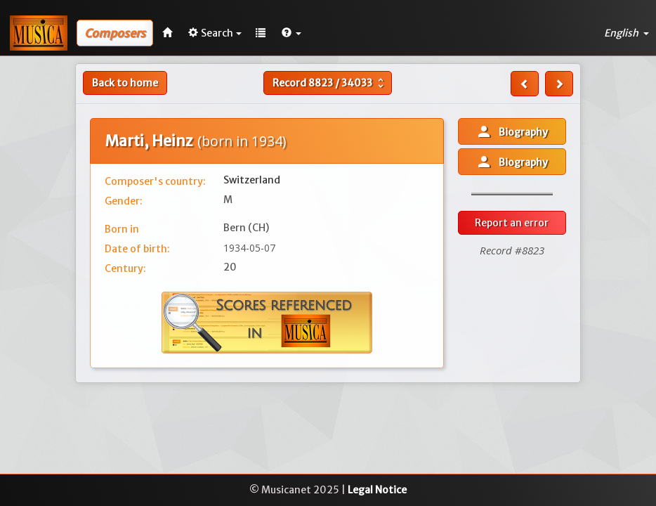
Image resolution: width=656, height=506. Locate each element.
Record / (330, 83)
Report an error (512, 222)
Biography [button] (511, 131)
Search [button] (215, 33)
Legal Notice (377, 490)
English (626, 33)
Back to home (125, 83)
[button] (291, 33)
